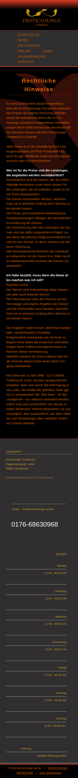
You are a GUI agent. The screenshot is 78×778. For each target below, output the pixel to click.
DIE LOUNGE (28, 45)
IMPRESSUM (25, 772)
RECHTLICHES (57, 768)
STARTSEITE (28, 35)
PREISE (24, 51)
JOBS (47, 51)
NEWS (22, 40)
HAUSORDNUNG (31, 56)
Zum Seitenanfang (50, 772)
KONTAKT (25, 61)
